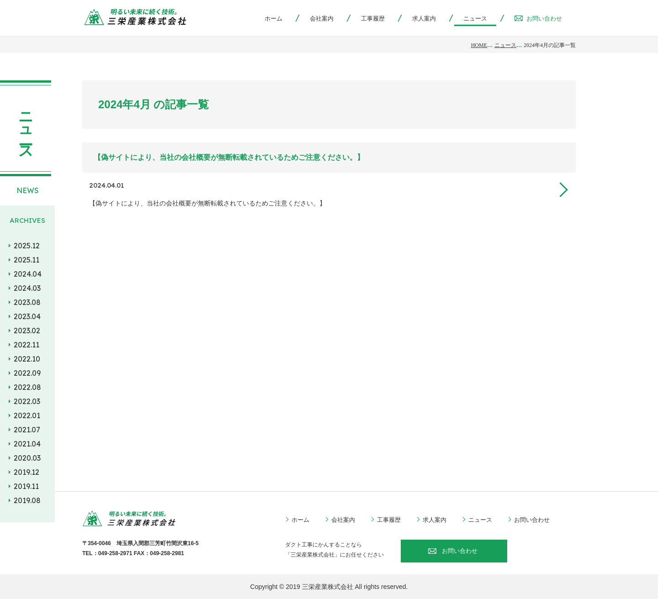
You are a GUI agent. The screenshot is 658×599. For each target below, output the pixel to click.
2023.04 (27, 316)
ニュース (505, 45)
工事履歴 (373, 18)
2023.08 (27, 302)
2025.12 (27, 245)
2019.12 (26, 472)
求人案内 (424, 18)
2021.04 (27, 443)
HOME (479, 45)
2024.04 (28, 274)
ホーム (273, 18)
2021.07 (27, 429)
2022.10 (27, 359)
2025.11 (26, 259)
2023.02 (27, 330)
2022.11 (26, 344)
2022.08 (27, 387)
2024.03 (27, 288)
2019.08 (27, 500)
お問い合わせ (538, 18)
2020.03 (27, 458)
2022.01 (27, 415)
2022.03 (27, 401)
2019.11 (26, 486)
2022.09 (27, 373)
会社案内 (322, 18)
